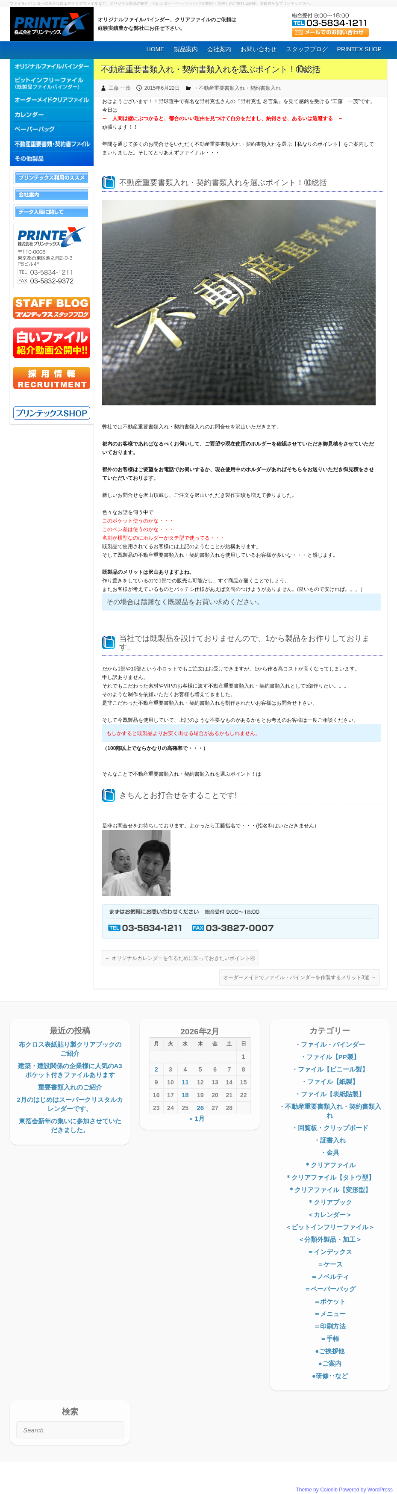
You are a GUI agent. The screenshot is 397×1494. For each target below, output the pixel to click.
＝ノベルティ (330, 1276)
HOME (156, 49)
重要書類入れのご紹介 (70, 1087)
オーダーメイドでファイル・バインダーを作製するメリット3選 (299, 977)
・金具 (329, 1152)
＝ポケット (330, 1301)
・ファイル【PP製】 (330, 1056)
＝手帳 (329, 1338)
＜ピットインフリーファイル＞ (330, 1227)
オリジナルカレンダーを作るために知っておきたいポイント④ (180, 958)
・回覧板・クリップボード (329, 1127)
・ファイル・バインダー (329, 1044)
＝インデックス (329, 1251)
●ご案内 (329, 1363)
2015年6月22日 (162, 88)
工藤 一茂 (119, 88)
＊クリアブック (329, 1202)
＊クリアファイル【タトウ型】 (330, 1177)
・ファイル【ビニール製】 (329, 1069)
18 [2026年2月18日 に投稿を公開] (185, 1094)
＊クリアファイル (330, 1165)
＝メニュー (330, 1313)
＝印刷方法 (330, 1326)
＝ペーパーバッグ (330, 1289)
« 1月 (197, 1118)
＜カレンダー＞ (329, 1214)
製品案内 (186, 49)
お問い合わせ (258, 49)
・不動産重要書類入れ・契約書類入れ (237, 88)
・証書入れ (330, 1140)
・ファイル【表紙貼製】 (329, 1094)
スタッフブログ (307, 49)
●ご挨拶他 (329, 1351)
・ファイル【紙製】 (330, 1081)
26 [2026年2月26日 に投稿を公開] (200, 1107)
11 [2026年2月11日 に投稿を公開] (185, 1082)
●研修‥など (330, 1375)
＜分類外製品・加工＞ (330, 1239)
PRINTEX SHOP (359, 49)
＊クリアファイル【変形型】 (329, 1189)
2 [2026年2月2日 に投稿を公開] (156, 1069)
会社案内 (219, 49)
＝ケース (330, 1264)
